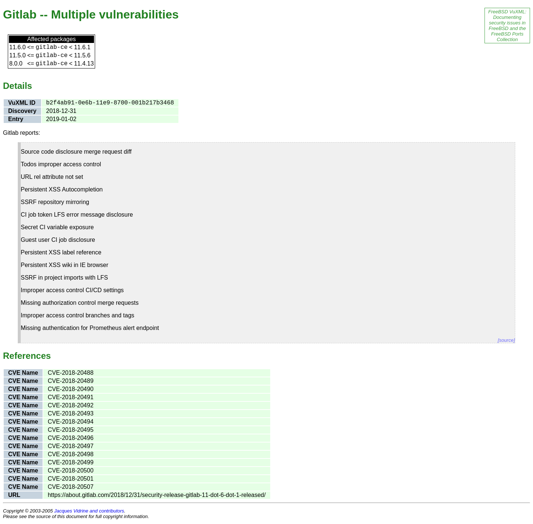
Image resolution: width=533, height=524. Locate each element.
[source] (506, 340)
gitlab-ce (51, 47)
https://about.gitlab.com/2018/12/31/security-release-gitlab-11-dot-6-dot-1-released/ (157, 495)
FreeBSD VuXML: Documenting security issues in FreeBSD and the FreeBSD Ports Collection (507, 25)
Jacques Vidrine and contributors (89, 511)
